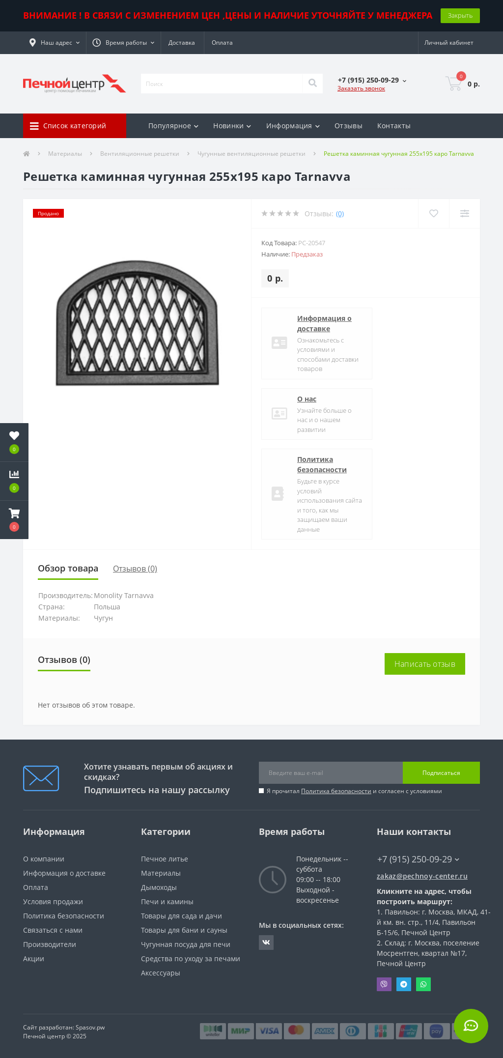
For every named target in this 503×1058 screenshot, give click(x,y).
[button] (54, 42)
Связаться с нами (53, 930)
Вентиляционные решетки (139, 153)
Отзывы (349, 125)
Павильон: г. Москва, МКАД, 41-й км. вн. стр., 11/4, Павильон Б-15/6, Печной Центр (434, 922)
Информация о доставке (324, 323)
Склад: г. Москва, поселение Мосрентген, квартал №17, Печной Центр (428, 953)
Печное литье (164, 858)
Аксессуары (160, 972)
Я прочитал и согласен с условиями (354, 791)
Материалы (65, 153)
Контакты (394, 125)
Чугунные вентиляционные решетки (251, 153)
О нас (306, 398)
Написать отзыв (424, 663)
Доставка (181, 42)
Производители (49, 944)
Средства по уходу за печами (190, 958)
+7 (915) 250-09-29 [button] (418, 859)
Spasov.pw (90, 1027)
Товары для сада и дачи (181, 915)
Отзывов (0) (135, 568)
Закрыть (460, 15)
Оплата (222, 42)
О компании (43, 858)
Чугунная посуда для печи (185, 944)
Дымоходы (159, 887)
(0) (340, 213)
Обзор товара (68, 568)
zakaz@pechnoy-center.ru (422, 876)
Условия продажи (53, 901)
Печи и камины (167, 901)
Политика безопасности (322, 464)
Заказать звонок (361, 88)
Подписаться (441, 773)
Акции (33, 958)
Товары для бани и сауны (184, 930)
